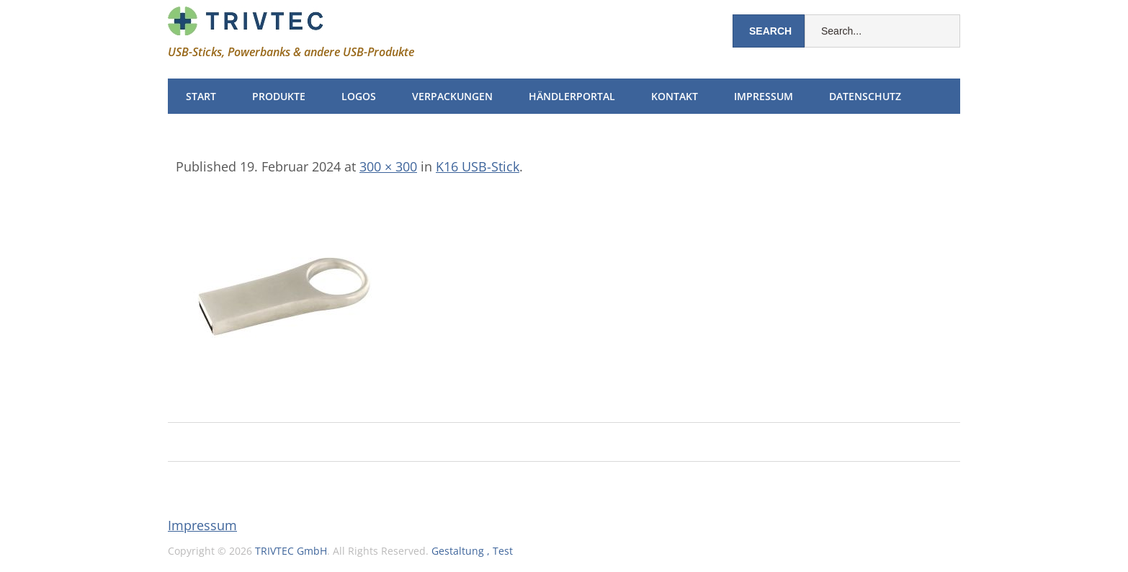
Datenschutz (865, 96)
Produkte (278, 96)
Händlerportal (572, 96)
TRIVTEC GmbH (291, 551)
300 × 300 (388, 166)
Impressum (763, 96)
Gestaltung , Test (472, 551)
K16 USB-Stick (477, 166)
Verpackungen (452, 96)
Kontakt (674, 96)
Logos (358, 96)
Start (201, 96)
